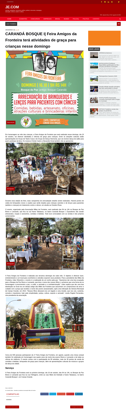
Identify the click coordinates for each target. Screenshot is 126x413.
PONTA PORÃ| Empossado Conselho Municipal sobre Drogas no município (109, 97)
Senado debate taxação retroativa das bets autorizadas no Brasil (109, 85)
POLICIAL (76, 16)
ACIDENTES (23, 16)
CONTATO (10, 2)
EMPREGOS (48, 16)
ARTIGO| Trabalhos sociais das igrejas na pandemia (108, 107)
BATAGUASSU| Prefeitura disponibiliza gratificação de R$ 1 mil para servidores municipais (109, 62)
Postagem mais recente (12, 404)
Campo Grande (16, 48)
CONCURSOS (35, 16)
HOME (9, 16)
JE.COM (12, 7)
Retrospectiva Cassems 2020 (108, 74)
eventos (22, 48)
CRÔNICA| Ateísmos (105, 50)
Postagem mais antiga (76, 404)
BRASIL (57, 16)
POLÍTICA (86, 16)
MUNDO (66, 16)
